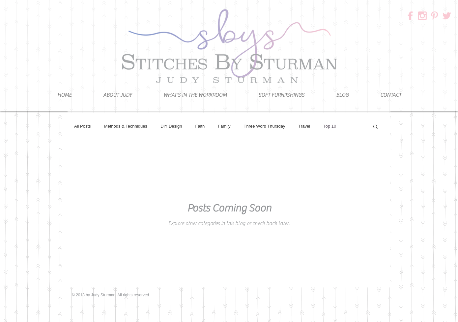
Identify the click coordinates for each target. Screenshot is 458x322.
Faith (200, 126)
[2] (410, 15)
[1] (422, 15)
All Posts (82, 126)
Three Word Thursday (264, 126)
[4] (434, 15)
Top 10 (329, 126)
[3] (446, 15)
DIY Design (171, 126)
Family (224, 126)
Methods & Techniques (125, 126)
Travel (304, 126)
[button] (375, 127)
